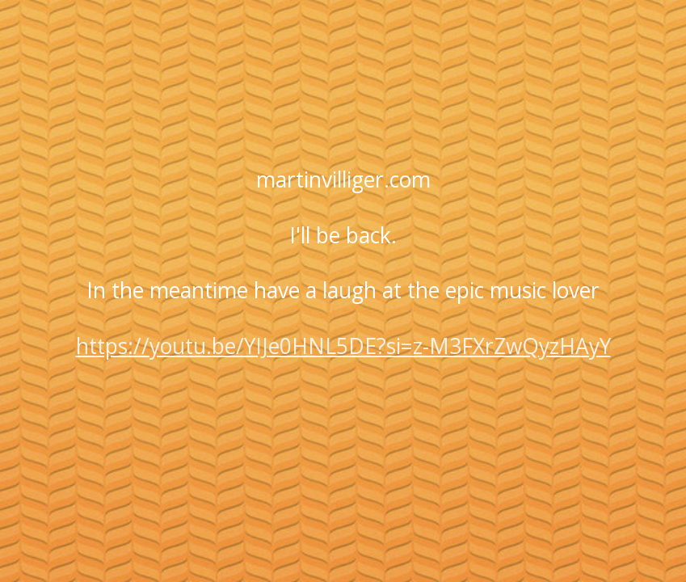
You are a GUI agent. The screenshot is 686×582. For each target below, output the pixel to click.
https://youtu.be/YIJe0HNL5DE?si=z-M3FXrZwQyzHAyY (343, 346)
